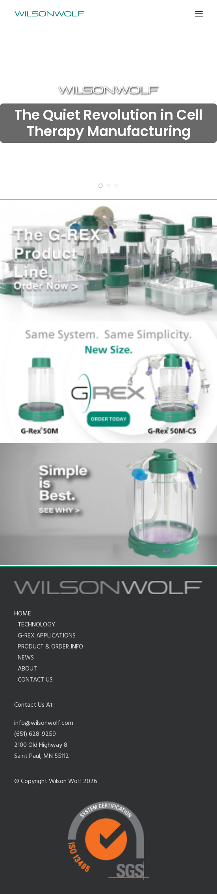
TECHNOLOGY (36, 625)
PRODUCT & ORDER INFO (50, 647)
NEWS (26, 658)
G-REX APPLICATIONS (47, 636)
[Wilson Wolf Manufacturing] (49, 14)
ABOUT (27, 669)
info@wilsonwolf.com (43, 723)
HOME (22, 614)
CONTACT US (35, 680)
